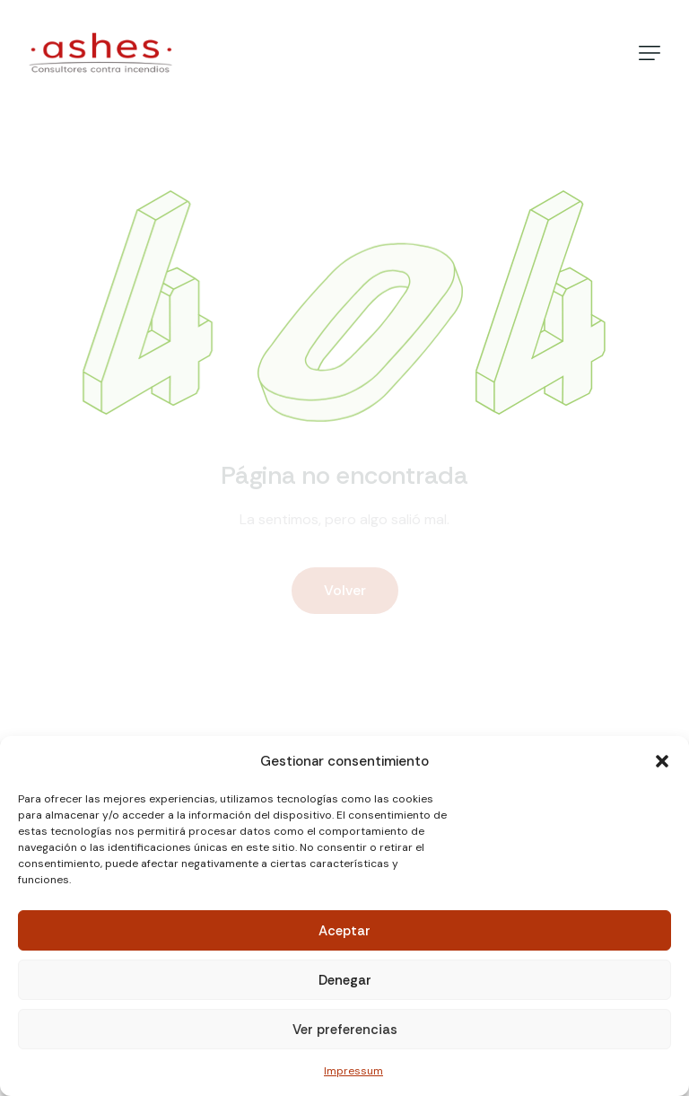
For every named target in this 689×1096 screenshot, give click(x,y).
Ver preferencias (344, 1030)
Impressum (353, 1071)
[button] (662, 761)
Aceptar (344, 931)
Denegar (344, 980)
